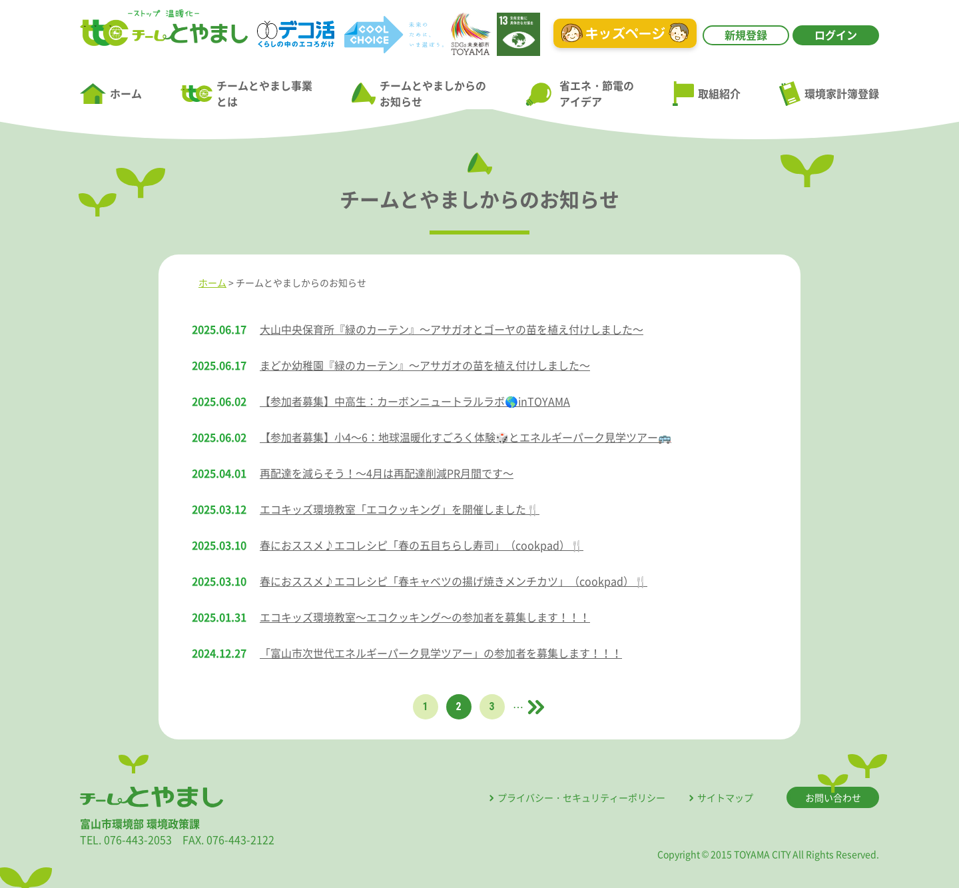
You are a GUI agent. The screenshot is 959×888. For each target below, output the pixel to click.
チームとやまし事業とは (246, 93)
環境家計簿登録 (829, 93)
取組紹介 (707, 94)
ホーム (111, 94)
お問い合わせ (833, 797)
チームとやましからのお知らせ (419, 93)
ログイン (835, 35)
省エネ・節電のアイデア (579, 93)
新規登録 (746, 35)
